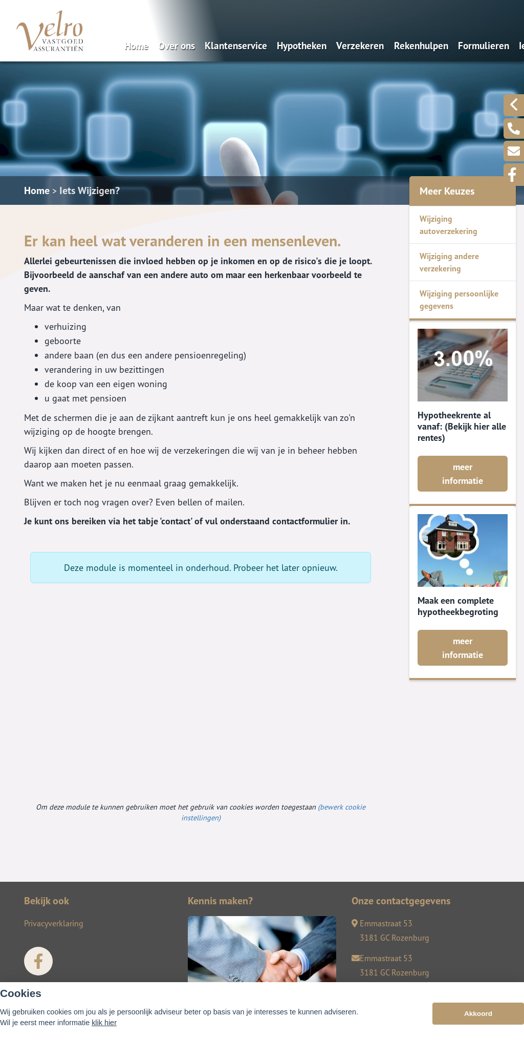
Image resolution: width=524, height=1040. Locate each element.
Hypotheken (301, 45)
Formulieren (483, 45)
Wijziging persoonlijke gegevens (459, 299)
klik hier (104, 1024)
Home (136, 45)
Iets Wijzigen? (89, 190)
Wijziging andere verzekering (449, 262)
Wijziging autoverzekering (448, 225)
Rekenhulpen (421, 45)
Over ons (176, 45)
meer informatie (462, 473)
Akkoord (478, 1015)
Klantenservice (236, 45)
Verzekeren (360, 45)
